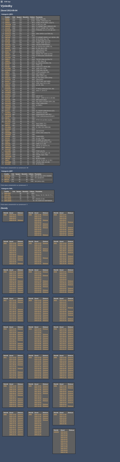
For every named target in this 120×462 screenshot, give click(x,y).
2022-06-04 (38, 254)
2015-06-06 (63, 311)
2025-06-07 (38, 225)
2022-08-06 (38, 250)
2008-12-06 (12, 386)
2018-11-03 (63, 273)
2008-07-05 (12, 395)
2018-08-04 (63, 279)
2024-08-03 (63, 222)
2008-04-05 (12, 400)
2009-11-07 (63, 359)
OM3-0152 (7, 193)
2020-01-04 (12, 292)
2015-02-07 (63, 318)
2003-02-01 (64, 439)
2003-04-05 (64, 435)
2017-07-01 (12, 309)
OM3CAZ (8, 90)
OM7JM (7, 158)
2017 (5, 300)
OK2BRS (8, 112)
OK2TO (7, 55)
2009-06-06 (63, 368)
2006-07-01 (63, 395)
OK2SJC (7, 123)
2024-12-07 (63, 214)
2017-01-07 (12, 320)
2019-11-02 (38, 273)
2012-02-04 (63, 347)
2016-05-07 (38, 313)
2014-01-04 (12, 349)
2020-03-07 (12, 288)
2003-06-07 (64, 432)
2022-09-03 (38, 249)
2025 (30, 214)
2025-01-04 (38, 235)
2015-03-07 (63, 317)
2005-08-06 (12, 422)
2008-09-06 (12, 391)
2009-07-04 (63, 366)
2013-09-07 (38, 334)
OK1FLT (6, 181)
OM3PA (7, 21)
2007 (30, 386)
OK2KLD (7, 33)
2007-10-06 (38, 389)
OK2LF (7, 52)
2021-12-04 (63, 243)
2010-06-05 (38, 368)
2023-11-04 (12, 245)
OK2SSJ (7, 70)
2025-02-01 (38, 233)
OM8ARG (8, 153)
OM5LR (7, 59)
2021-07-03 (63, 252)
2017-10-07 (12, 304)
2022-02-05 (38, 261)
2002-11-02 (64, 445)
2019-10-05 (38, 275)
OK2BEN (8, 92)
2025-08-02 (38, 222)
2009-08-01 (63, 364)
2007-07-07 (38, 395)
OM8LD (7, 142)
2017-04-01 (12, 315)
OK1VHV (7, 145)
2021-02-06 (63, 261)
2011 (5, 357)
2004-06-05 (38, 425)
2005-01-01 (12, 434)
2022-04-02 (38, 258)
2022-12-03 (38, 243)
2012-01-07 (63, 349)
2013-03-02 (38, 345)
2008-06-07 (12, 397)
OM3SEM (8, 24)
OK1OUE (8, 32)
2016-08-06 (38, 307)
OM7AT (7, 118)
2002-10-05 (64, 446)
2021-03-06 (63, 260)
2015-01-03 (63, 320)
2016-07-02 (38, 309)
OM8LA (7, 72)
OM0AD (7, 131)
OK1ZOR (8, 120)
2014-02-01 (12, 347)
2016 (30, 300)
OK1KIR (7, 28)
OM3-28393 (7, 200)
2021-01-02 (63, 263)
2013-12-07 (38, 329)
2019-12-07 (38, 272)
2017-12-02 (12, 300)
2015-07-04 (63, 309)
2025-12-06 (38, 214)
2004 (30, 414)
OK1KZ (7, 81)
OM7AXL (8, 54)
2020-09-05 (12, 277)
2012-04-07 (63, 343)
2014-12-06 (12, 329)
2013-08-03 (38, 336)
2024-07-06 (63, 224)
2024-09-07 (63, 220)
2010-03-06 (38, 374)
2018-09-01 (63, 277)
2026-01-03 (12, 220)
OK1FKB (7, 101)
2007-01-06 (38, 406)
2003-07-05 (63, 423)
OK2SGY (8, 94)
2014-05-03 (12, 341)
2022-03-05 (38, 260)
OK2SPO (8, 155)
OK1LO (7, 110)
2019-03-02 (38, 288)
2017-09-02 (12, 306)
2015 (55, 300)
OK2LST (7, 77)
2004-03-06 (38, 431)
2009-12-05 (63, 357)
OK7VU (7, 65)
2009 (55, 357)
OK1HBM (8, 162)
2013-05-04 (38, 341)
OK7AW (7, 43)
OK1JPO (7, 121)
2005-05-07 (12, 427)
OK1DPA (7, 164)
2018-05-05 (63, 284)
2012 (55, 329)
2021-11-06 (63, 245)
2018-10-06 (63, 275)
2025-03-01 (38, 231)
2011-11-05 (12, 359)
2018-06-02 (63, 283)
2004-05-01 (38, 427)
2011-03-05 (12, 374)
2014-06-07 (12, 340)
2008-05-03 (12, 399)
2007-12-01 (38, 386)
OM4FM (7, 48)
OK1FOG (8, 79)
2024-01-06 (63, 235)
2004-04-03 (38, 429)
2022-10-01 (38, 247)
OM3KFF (7, 26)
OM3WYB (7, 176)
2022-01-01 (38, 263)
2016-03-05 (38, 317)
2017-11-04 (12, 302)
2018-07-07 (63, 281)
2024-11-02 (63, 216)
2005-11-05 (12, 416)
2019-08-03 (38, 279)
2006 (55, 386)
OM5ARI (7, 143)
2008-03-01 (12, 402)
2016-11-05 (38, 302)
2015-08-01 (63, 307)
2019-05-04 (38, 284)
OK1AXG (8, 103)
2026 (5, 214)
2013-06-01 (38, 340)
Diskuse (20, 214)
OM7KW (7, 37)
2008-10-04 (12, 389)
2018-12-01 (63, 272)
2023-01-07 (12, 263)
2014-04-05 (12, 343)
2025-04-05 (38, 229)
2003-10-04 (63, 418)
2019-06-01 (38, 283)
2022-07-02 (38, 252)
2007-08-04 (38, 393)
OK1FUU (7, 83)
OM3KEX (8, 105)
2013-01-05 (38, 349)
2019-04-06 (38, 286)
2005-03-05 (12, 431)
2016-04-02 (38, 315)
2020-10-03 (12, 275)
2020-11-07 (12, 273)
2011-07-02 (12, 366)
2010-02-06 (38, 375)
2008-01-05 (12, 406)
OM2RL (7, 19)
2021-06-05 (63, 254)
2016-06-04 (38, 311)
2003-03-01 (64, 437)
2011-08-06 (12, 364)
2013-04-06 (38, 343)
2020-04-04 (12, 286)
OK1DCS (8, 35)
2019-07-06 (38, 281)
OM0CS (7, 85)
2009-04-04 (63, 372)
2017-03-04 (12, 317)
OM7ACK (8, 114)
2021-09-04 (63, 249)
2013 (30, 329)
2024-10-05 (63, 218)
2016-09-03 (38, 306)
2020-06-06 (12, 283)
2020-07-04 (12, 281)
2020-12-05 (12, 272)
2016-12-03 (38, 300)
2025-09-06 (38, 220)
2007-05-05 (38, 399)
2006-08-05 (63, 393)
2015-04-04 (63, 315)
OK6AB (7, 140)
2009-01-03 (63, 377)
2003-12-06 (63, 414)
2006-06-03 (63, 397)
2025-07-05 (38, 224)
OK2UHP (8, 107)
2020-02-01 (12, 290)
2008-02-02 (12, 404)
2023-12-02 (12, 243)
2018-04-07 (63, 286)
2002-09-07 (64, 448)
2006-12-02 (63, 386)
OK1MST (8, 46)
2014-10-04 (12, 332)
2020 (5, 272)
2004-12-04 (38, 414)
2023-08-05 (12, 250)
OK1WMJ (8, 127)
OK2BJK (7, 88)
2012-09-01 (63, 334)
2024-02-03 (63, 233)
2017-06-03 (12, 311)
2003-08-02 (63, 422)
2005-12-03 (12, 414)
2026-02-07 (12, 218)
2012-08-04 (63, 336)
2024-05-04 (63, 227)
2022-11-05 (38, 245)
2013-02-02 (38, 347)
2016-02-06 (38, 318)
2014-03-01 (12, 345)
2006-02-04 (63, 404)
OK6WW (7, 109)
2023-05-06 (12, 256)
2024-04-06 (63, 229)
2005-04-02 (12, 429)
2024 (55, 214)
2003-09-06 (63, 420)
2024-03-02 (63, 231)
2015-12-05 (63, 300)
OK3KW (7, 136)
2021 (55, 243)
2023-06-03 (12, 254)
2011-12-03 (12, 357)
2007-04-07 (38, 400)
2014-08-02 (12, 336)
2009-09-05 (63, 363)
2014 (5, 329)
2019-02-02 (38, 290)
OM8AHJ (8, 147)
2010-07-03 (38, 366)
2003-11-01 (63, 416)
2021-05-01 (63, 256)
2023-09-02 (12, 249)
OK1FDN (7, 129)
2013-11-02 (38, 330)
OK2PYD (7, 96)
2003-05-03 (64, 434)
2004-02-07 (38, 433)
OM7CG (7, 125)
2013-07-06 (38, 338)
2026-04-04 (12, 214)
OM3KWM (8, 156)
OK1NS (7, 66)
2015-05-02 (63, 313)
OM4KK (7, 22)
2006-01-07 (63, 406)
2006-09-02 (63, 391)
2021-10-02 (63, 247)
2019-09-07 (38, 277)
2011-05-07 (12, 370)
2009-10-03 (63, 361)
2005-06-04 (12, 425)
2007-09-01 (38, 391)
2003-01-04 (64, 441)
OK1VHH (7, 177)
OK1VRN (8, 151)
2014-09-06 (12, 334)
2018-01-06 (63, 292)
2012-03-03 (63, 345)
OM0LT (7, 160)
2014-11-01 (12, 330)
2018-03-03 (63, 288)
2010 (30, 357)
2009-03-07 (63, 374)
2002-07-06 (64, 452)
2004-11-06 (38, 416)
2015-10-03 (63, 304)
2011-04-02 (12, 372)
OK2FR (7, 76)
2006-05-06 (63, 399)
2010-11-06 (38, 359)
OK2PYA (7, 44)
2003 (55, 414)
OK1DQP (8, 57)
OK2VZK (7, 99)
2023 (5, 243)
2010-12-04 (38, 357)
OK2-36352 (7, 199)
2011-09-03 (12, 363)
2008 (5, 386)
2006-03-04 (63, 402)
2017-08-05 (12, 307)
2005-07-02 (12, 423)
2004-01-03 (38, 434)
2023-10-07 (12, 247)
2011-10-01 (12, 361)
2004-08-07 (38, 422)
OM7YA (6, 179)
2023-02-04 (12, 261)
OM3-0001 (7, 195)
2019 (30, 272)
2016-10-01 (38, 304)
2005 (5, 414)
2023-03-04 (12, 260)
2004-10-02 (38, 418)
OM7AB (7, 39)
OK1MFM (8, 116)
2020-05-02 (12, 284)
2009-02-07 (63, 375)
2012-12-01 (63, 329)
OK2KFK (7, 63)
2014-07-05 (12, 338)
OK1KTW (8, 50)
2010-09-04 (38, 363)
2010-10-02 (38, 361)
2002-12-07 (64, 443)
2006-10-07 (63, 389)
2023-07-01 (12, 252)
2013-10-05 (38, 332)
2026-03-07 (12, 216)
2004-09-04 (38, 420)
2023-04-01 (12, 258)
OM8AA (7, 61)
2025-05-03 (38, 227)
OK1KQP (8, 149)
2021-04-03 (63, 258)
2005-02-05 (12, 433)
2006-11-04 (63, 388)
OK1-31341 (7, 197)
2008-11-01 (12, 388)
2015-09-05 (63, 306)
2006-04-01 (63, 400)
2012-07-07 (63, 338)
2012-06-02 (63, 340)
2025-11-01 (38, 216)
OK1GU (7, 138)
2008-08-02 (12, 393)
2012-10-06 (63, 332)
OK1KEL (7, 87)
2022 (30, 243)
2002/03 (56, 432)
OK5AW (7, 98)
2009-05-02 (63, 370)
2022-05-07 (38, 256)
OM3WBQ (8, 132)
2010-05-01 (38, 370)
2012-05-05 (63, 341)
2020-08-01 (12, 279)
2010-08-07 (38, 364)
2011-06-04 (12, 368)
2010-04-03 (38, 372)
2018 (55, 272)
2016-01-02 (38, 320)
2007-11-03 (38, 388)
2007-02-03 (38, 404)
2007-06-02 (38, 397)
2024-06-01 (63, 225)
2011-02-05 (12, 375)
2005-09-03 (12, 420)
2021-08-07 (63, 250)
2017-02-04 (12, 318)
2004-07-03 (38, 423)
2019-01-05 (38, 292)
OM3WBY (8, 134)
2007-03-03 (38, 402)
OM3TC (7, 74)
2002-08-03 (64, 450)
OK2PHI (7, 41)
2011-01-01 (12, 377)
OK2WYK (8, 30)
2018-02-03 (63, 290)
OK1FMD (8, 68)
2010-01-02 (38, 377)
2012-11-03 (63, 330)
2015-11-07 (63, 302)
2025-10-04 (38, 218)
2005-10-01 (12, 418)
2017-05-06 (12, 313)
